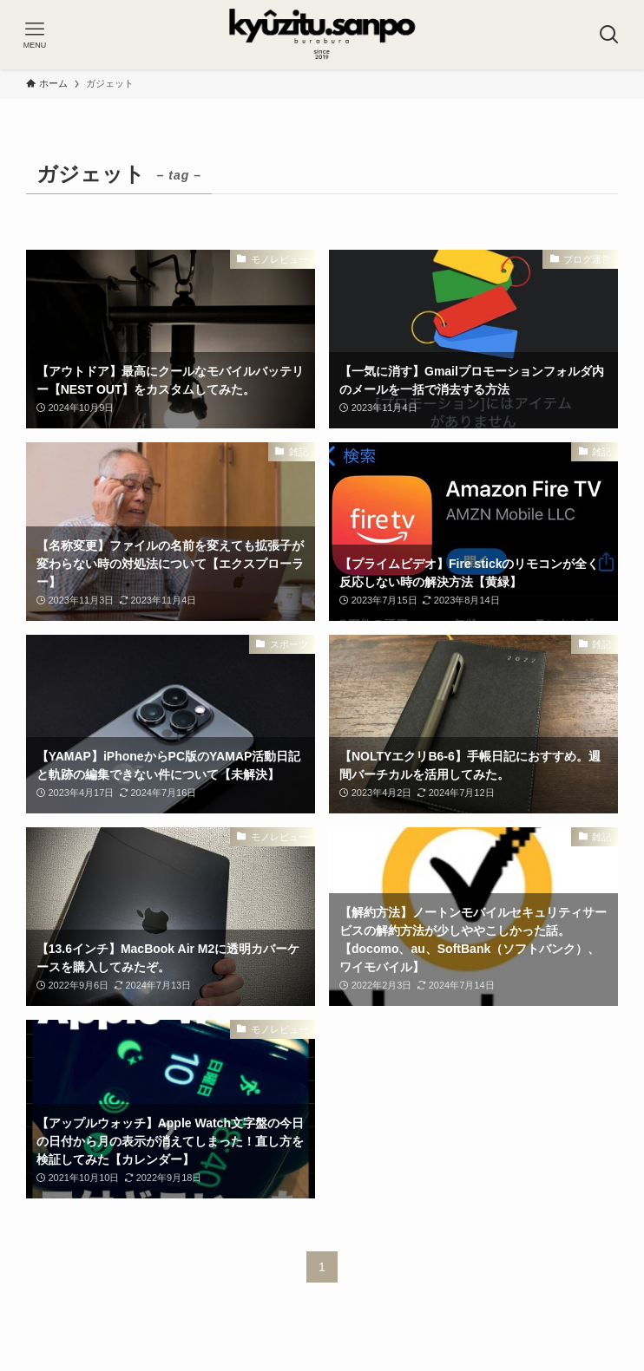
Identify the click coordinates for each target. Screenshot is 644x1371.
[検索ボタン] (609, 34)
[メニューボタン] (34, 34)
